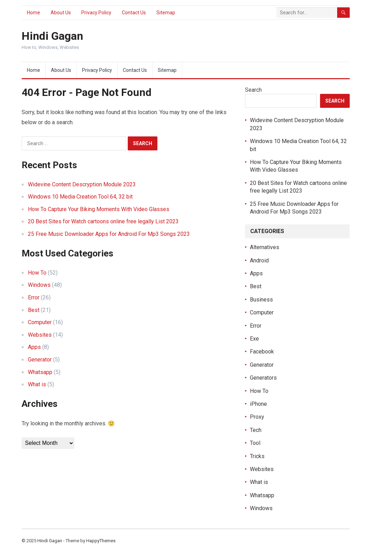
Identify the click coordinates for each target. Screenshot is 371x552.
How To (37, 272)
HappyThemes (101, 540)
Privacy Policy (96, 12)
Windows (39, 285)
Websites (40, 334)
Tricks (257, 456)
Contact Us (134, 12)
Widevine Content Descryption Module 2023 (82, 184)
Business (261, 299)
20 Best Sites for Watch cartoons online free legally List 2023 (103, 221)
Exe (254, 338)
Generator (40, 359)
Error (33, 297)
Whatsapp (40, 372)
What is (37, 384)
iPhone (258, 404)
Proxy (257, 416)
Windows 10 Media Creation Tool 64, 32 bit (80, 196)
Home (33, 12)
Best (33, 310)
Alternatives (264, 247)
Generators (263, 377)
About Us (61, 12)
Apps (34, 347)
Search (253, 90)
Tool (255, 443)
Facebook (262, 351)
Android (259, 260)
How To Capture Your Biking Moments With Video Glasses (98, 209)
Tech (255, 430)
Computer (40, 322)
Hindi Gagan (52, 36)
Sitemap (165, 12)
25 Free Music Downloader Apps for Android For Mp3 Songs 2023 (109, 234)
